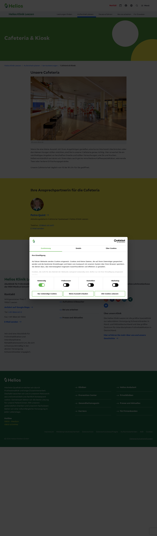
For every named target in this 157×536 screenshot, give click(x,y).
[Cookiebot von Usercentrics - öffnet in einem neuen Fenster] (115, 241)
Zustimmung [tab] (46, 248)
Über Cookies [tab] (111, 248)
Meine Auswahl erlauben (78, 294)
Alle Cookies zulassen (110, 294)
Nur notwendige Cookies (47, 294)
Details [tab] (78, 248)
